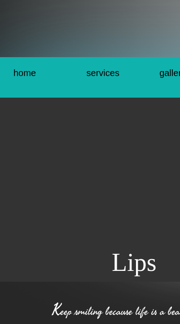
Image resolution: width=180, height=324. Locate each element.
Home (24, 73)
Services (103, 73)
